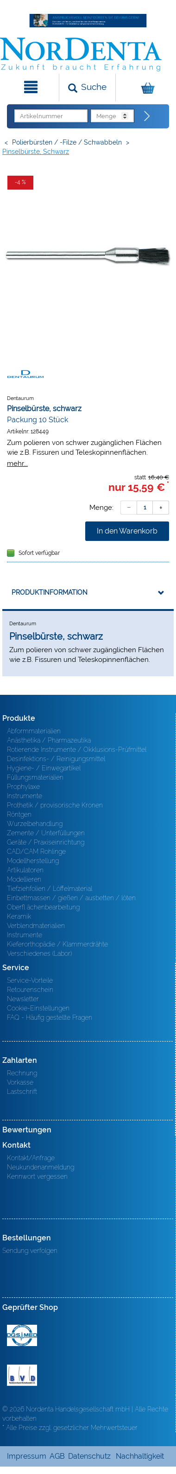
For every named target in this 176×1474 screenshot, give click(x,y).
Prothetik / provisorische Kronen (55, 805)
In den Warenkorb (127, 531)
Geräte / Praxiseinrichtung (45, 842)
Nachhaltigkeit (140, 1456)
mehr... (17, 463)
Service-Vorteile (30, 980)
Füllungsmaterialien (35, 777)
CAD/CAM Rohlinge (36, 851)
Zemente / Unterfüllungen (46, 833)
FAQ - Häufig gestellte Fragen (49, 1017)
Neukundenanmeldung (40, 1167)
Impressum (26, 1456)
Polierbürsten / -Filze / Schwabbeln (67, 142)
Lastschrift (22, 1091)
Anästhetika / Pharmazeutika (49, 740)
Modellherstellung (33, 860)
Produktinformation (50, 592)
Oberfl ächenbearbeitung (43, 907)
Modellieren (24, 879)
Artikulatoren (25, 870)
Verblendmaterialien (36, 925)
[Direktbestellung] (147, 116)
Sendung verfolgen (29, 1250)
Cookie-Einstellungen (38, 1008)
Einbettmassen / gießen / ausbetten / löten (71, 898)
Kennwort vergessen (37, 1176)
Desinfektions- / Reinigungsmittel (56, 758)
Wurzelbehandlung (35, 823)
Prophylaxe (23, 786)
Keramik (19, 916)
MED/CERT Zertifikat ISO (22, 1335)
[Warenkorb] (145, 88)
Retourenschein (30, 989)
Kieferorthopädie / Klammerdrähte (57, 944)
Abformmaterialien (34, 731)
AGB (57, 1456)
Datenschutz (89, 1456)
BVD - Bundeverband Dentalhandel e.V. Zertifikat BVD (22, 1375)
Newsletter (23, 999)
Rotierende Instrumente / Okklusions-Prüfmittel (76, 749)
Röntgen (19, 814)
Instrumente (24, 796)
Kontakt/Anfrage (31, 1158)
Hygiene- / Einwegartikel (44, 768)
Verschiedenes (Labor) (39, 953)
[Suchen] (87, 88)
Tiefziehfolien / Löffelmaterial (49, 888)
